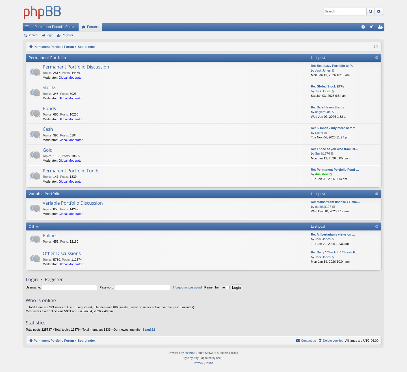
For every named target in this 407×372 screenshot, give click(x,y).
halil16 (220, 358)
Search (33, 35)
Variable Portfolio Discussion (73, 203)
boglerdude (323, 112)
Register (67, 35)
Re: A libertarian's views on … (333, 234)
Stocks (49, 87)
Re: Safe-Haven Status (327, 107)
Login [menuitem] (373, 28)
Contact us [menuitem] (306, 340)
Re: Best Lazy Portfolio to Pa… (333, 65)
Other (34, 226)
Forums (93, 27)
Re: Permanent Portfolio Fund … (335, 169)
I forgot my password (187, 287)
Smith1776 (322, 153)
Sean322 (148, 329)
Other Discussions (62, 253)
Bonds (49, 108)
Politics (50, 235)
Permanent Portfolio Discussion (76, 67)
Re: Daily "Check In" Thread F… (334, 252)
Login (49, 35)
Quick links (28, 28)
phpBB (189, 352)
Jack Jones (323, 70)
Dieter (319, 132)
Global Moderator (71, 77)
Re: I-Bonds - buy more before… (335, 128)
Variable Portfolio (44, 193)
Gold (48, 150)
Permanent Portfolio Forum (54, 27)
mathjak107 (323, 206)
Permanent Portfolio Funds (71, 171)
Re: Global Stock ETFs (327, 86)
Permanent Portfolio (47, 57)
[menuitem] (363, 27)
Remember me (217, 287)
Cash (48, 129)
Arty (196, 358)
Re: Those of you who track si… (334, 149)
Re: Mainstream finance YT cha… (335, 202)
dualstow (322, 174)
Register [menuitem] (381, 28)
